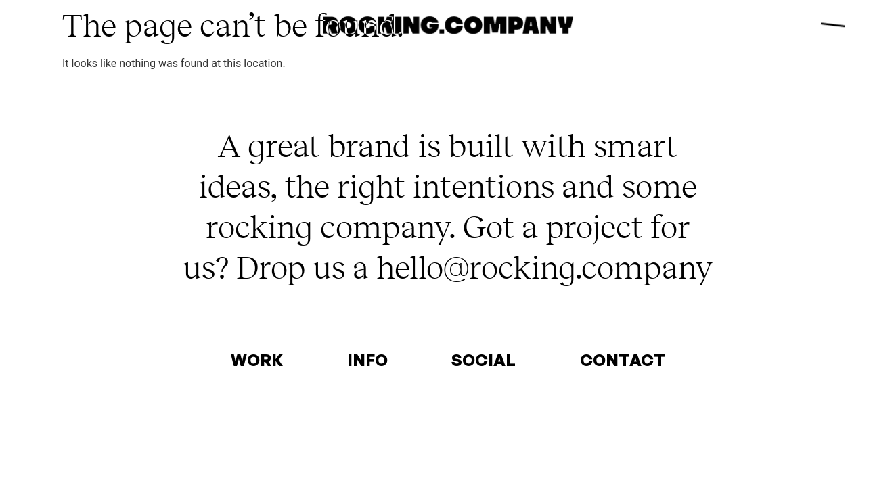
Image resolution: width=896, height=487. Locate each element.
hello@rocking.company (544, 266)
